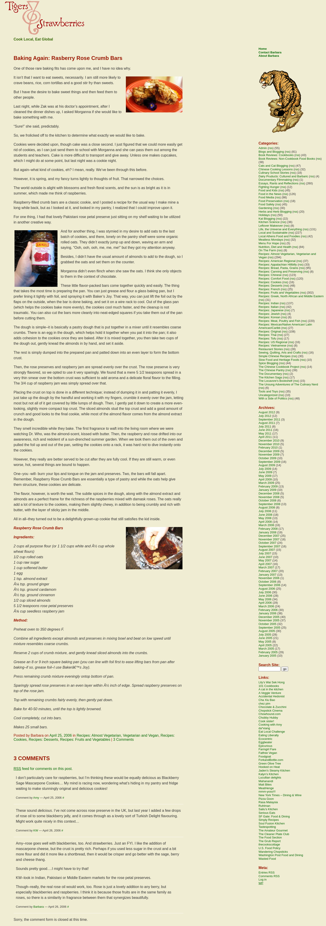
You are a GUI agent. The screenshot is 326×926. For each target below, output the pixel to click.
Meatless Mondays (271, 239)
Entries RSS (267, 872)
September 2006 (269, 585)
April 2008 (265, 521)
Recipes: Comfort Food (274, 278)
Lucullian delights (270, 777)
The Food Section (270, 837)
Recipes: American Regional (277, 261)
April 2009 (265, 479)
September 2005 (269, 627)
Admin (263, 148)
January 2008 (267, 532)
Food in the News (270, 194)
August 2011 (267, 423)
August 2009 (267, 465)
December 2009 (269, 451)
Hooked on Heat (269, 767)
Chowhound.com (270, 714)
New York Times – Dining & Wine (280, 795)
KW (35, 830)
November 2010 (269, 444)
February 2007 (268, 571)
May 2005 (265, 641)
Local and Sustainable (273, 232)
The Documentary (270, 373)
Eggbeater (265, 742)
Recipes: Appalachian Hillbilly (278, 264)
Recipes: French (269, 289)
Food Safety (266, 204)
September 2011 (269, 419)
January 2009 (267, 489)
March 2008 (266, 525)
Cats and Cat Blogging (273, 165)
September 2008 (269, 504)
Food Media (266, 197)
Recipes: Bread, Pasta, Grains (278, 268)
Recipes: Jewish (269, 314)
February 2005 (268, 652)
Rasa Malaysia (268, 802)
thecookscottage (269, 844)
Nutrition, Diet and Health (275, 247)
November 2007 (269, 539)
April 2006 (265, 602)
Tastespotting (267, 827)
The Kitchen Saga (270, 377)
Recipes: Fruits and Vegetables (85, 739)
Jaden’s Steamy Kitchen (274, 770)
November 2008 (269, 497)
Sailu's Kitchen (268, 809)
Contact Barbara (270, 52)
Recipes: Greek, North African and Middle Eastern (291, 296)
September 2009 (269, 461)
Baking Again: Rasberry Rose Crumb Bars (68, 58)
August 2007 (267, 549)
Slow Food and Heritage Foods (279, 359)
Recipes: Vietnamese (272, 345)
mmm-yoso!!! (267, 791)
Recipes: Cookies (270, 282)
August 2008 (267, 507)
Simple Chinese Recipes (275, 356)
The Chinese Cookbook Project (279, 366)
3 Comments (123, 739)
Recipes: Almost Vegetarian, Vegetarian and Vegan (117, 735)
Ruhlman (264, 805)
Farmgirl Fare (267, 749)
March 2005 (266, 648)
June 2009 (265, 472)
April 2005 (265, 645)
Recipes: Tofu (267, 338)
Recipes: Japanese (271, 310)
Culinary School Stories (274, 172)
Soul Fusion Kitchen (272, 823)
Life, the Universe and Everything (280, 229)
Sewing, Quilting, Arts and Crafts (280, 352)
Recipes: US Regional (273, 342)
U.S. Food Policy (269, 848)
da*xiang (264, 728)
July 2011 (265, 426)
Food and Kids (268, 190)
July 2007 (265, 553)
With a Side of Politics (273, 398)
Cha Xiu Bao (267, 700)
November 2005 (269, 620)
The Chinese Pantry (272, 370)
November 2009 (269, 454)
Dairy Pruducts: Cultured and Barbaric (283, 176)
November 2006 (269, 578)
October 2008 (267, 500)
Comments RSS (269, 876)
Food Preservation (271, 201)
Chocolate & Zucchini (272, 707)
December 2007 (269, 535)
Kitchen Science (269, 222)
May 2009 (265, 475)
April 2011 (265, 437)
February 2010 (268, 447)
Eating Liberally (269, 735)
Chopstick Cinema (271, 710)
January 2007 (267, 574)
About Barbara (269, 55)
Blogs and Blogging (271, 151)
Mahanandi (266, 781)
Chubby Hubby (268, 717)
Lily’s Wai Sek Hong (272, 682)
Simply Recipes (269, 820)
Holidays (264, 215)
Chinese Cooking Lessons (276, 169)
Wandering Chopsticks (273, 851)
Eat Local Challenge (272, 731)
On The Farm (267, 250)
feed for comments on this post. (43, 769)
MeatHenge (266, 788)
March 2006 (266, 606)
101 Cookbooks (269, 686)
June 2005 (265, 638)
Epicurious (265, 746)
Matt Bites (265, 784)
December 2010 (269, 440)
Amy (36, 797)
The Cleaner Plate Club (274, 834)
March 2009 (266, 482)
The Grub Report (270, 841)
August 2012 (267, 412)
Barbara (38, 906)
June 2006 (265, 595)
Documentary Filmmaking (275, 179)
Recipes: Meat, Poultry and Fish (279, 321)
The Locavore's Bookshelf (275, 380)
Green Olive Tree (270, 763)
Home (263, 48)
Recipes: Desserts (43, 739)
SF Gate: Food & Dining (274, 816)
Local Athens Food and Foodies (279, 236)
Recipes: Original (270, 331)
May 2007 (265, 560)
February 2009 (268, 486)
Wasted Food (267, 858)
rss (271, 148)
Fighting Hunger (269, 187)
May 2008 (265, 518)
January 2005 (267, 655)
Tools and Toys (268, 391)
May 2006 (265, 599)
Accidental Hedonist (272, 696)
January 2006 (267, 613)
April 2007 (265, 564)
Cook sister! (266, 721)
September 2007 (269, 546)
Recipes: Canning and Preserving (280, 271)
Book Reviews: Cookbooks (276, 155)
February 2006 (268, 610)
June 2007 (265, 557)
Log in (262, 879)
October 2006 (267, 581)
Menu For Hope (269, 243)
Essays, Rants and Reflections (278, 183)
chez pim (264, 703)
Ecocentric (265, 739)
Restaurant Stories (271, 349)
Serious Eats (267, 812)
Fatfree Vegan (268, 753)
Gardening (265, 208)
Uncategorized (268, 395)
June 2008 (265, 514)
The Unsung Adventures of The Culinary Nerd (288, 384)
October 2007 (267, 542)
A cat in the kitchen (271, 689)
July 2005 (265, 634)
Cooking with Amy (270, 724)
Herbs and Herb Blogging (275, 211)
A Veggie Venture (270, 693)
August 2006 (267, 588)
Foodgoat (265, 756)
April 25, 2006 (60, 735)
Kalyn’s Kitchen (269, 774)
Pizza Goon (266, 798)
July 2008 (265, 511)
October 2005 (267, 624)
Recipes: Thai (267, 335)
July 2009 (265, 468)
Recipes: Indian (269, 303)
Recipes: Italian (269, 307)
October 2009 (267, 458)
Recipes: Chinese (270, 275)
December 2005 (269, 617)
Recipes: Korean (269, 317)
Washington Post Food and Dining (281, 855)
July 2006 (265, 592)
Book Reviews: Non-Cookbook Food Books (287, 158)
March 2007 (266, 567)
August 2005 (267, 631)
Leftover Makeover (271, 225)
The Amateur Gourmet (273, 830)
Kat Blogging (267, 218)
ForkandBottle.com (271, 760)
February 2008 (268, 528)
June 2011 (265, 430)
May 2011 (265, 433)
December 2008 (269, 493)
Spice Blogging (268, 363)
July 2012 (265, 416)
